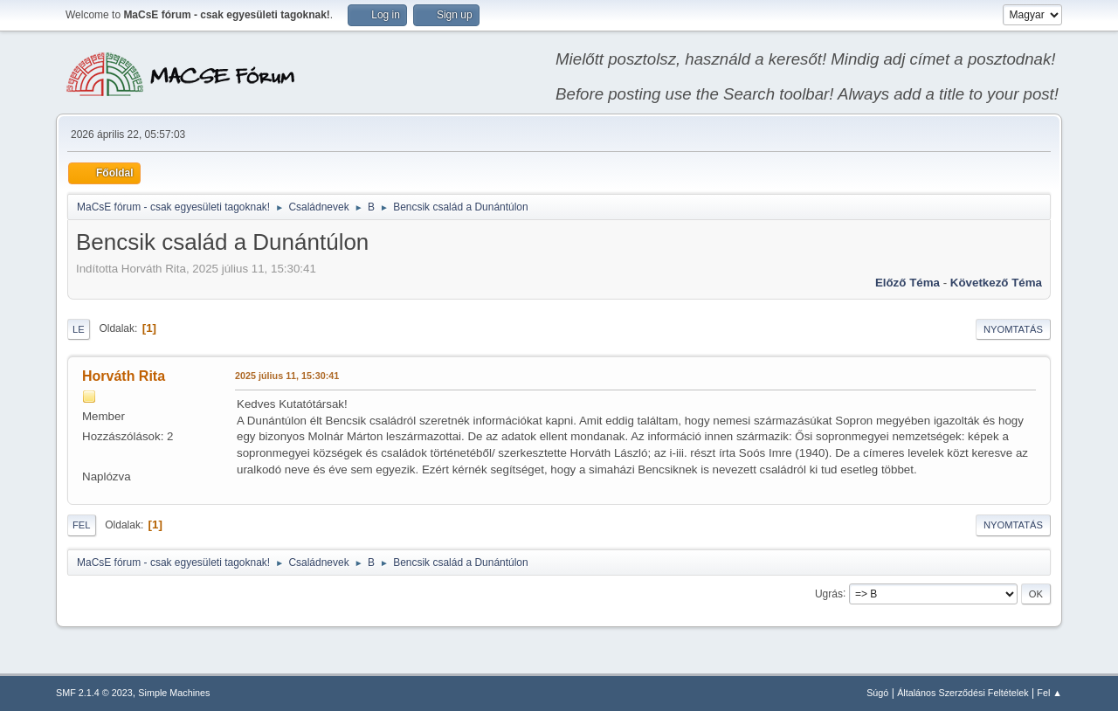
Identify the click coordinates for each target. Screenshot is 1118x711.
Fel (81, 525)
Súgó (877, 692)
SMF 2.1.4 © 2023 (94, 692)
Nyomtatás (1013, 329)
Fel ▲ (1049, 692)
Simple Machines (174, 692)
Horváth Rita (123, 376)
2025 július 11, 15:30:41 (287, 375)
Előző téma (907, 282)
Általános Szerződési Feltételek (962, 692)
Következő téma (996, 282)
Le (78, 329)
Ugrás (829, 593)
